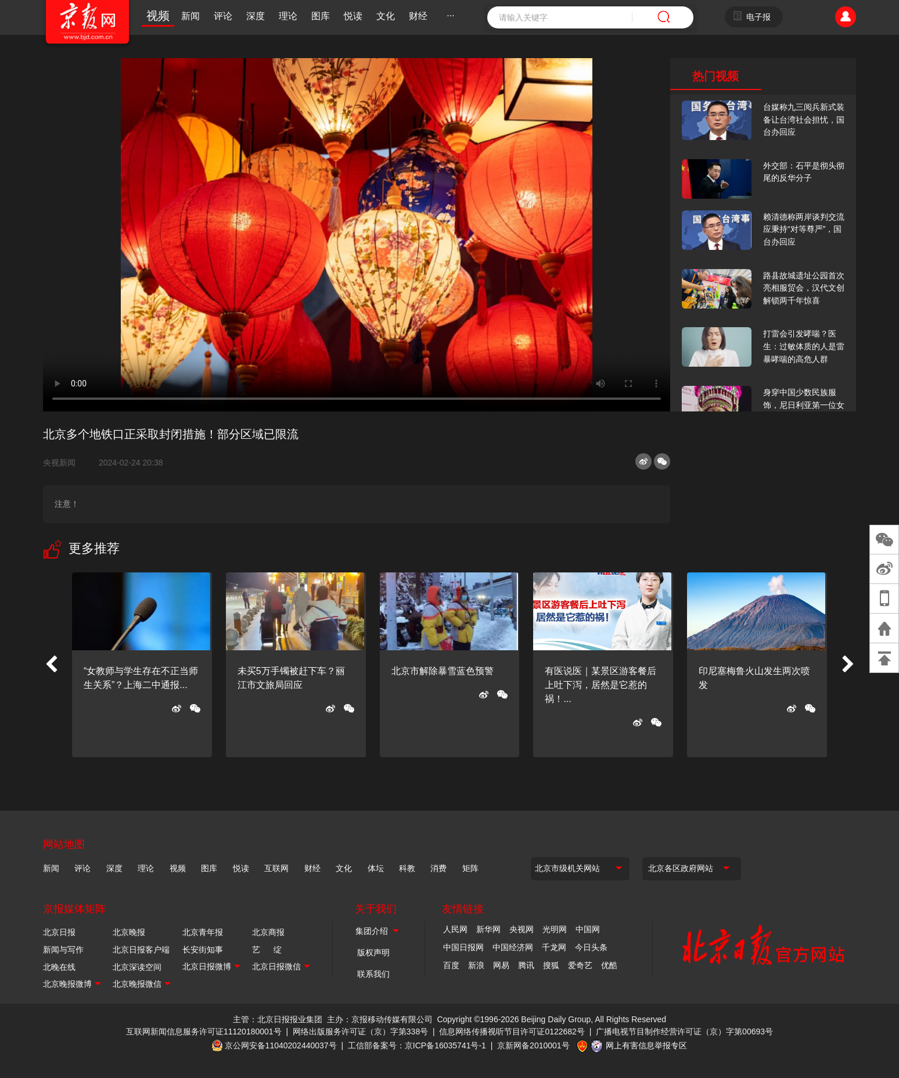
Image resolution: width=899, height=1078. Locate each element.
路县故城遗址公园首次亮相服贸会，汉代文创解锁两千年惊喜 (803, 288)
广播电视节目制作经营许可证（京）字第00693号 (684, 1031)
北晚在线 (59, 967)
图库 (320, 16)
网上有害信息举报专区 (646, 1045)
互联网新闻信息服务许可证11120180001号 (204, 1031)
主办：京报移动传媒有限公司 (380, 1019)
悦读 (353, 16)
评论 (223, 16)
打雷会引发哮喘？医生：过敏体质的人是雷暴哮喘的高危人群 (803, 346)
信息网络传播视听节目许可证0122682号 (512, 1031)
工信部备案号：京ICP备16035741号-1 (417, 1045)
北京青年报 (202, 932)
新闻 (190, 16)
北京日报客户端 (141, 949)
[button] (51, 665)
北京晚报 (129, 932)
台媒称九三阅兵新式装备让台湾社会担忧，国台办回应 (803, 119)
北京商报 (268, 932)
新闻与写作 (63, 949)
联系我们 (373, 974)
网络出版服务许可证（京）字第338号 (360, 1031)
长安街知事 (202, 949)
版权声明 (373, 952)
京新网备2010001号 (533, 1045)
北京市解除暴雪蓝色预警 (442, 671)
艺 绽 (267, 949)
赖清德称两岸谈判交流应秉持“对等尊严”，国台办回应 (803, 229)
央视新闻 (64, 462)
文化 (385, 16)
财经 (418, 16)
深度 (255, 16)
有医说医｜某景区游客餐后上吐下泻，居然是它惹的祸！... (600, 685)
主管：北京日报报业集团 (277, 1019)
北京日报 (59, 932)
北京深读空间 (137, 967)
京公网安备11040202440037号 (281, 1045)
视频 (158, 15)
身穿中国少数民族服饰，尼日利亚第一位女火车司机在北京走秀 (803, 405)
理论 (288, 16)
